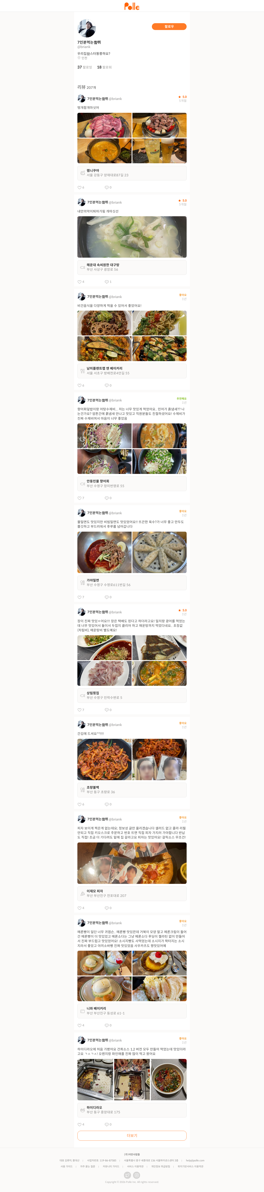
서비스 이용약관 (135, 1166)
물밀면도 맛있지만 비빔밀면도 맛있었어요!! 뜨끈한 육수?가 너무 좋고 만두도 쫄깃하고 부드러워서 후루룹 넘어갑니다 (130, 524)
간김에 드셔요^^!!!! (90, 734)
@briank (115, 99)
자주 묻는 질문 (87, 1166)
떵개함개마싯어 (88, 108)
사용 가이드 (67, 1166)
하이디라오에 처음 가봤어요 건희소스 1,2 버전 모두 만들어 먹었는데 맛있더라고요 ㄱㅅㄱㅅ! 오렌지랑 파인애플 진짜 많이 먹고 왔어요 (131, 1051)
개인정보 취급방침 (160, 1166)
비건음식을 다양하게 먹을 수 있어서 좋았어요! (109, 306)
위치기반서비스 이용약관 (190, 1166)
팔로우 (169, 26)
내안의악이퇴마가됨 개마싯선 (98, 211)
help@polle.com (195, 1160)
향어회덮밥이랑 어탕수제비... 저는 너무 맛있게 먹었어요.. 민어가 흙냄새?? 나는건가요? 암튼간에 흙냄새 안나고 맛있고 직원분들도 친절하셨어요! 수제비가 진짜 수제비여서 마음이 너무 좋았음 (131, 414)
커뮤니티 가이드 (111, 1166)
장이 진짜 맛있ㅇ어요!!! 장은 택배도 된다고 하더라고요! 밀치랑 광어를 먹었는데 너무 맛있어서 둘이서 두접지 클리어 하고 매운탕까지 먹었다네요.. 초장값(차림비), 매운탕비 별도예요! (131, 626)
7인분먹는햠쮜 (97, 99)
